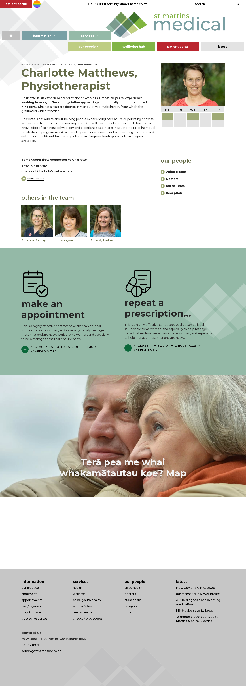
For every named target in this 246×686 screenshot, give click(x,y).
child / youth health (87, 600)
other (128, 612)
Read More (35, 178)
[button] (192, 173)
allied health (133, 587)
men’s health (82, 612)
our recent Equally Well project (198, 594)
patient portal (16, 4)
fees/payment (31, 606)
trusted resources (34, 618)
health (77, 587)
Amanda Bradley (33, 240)
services (89, 35)
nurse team (132, 600)
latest (222, 46)
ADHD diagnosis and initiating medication (198, 602)
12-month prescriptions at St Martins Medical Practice (197, 619)
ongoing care (31, 612)
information (44, 35)
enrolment (29, 594)
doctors (130, 594)
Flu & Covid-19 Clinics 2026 (195, 587)
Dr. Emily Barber (101, 240)
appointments (32, 600)
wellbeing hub (133, 46)
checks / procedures (88, 618)
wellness (79, 594)
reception (131, 606)
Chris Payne (64, 240)
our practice (30, 587)
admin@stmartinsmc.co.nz (127, 4)
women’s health (84, 606)
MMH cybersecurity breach (195, 610)
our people (89, 46)
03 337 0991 (97, 4)
